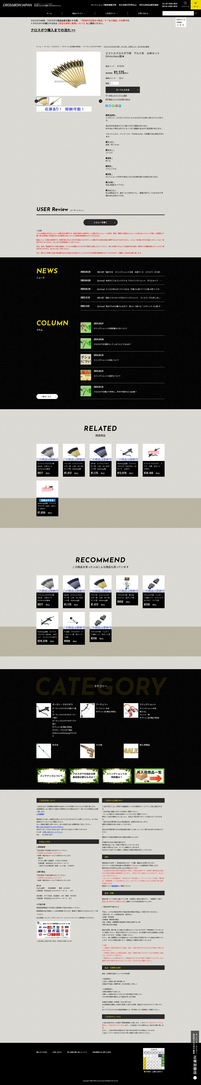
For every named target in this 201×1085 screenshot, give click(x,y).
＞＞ (162, 1049)
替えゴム (143, 711)
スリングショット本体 (148, 708)
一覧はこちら (46, 396)
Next (100, 101)
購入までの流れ (41, 1052)
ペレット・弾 (145, 714)
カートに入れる (122, 89)
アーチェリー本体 (102, 708)
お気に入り (118, 95)
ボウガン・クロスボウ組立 (62, 730)
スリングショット (148, 704)
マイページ (185, 6)
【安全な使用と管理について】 (71, 23)
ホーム (49, 13)
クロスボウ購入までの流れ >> (53, 29)
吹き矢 (55, 744)
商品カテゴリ (77, 13)
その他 (99, 744)
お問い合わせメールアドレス (53, 832)
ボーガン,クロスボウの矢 (92, 46)
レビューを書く (100, 222)
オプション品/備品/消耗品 (71, 46)
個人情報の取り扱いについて (77, 1052)
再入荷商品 (145, 744)
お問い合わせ (143, 13)
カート (196, 6)
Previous (36, 101)
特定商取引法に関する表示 (102, 1052)
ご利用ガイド (110, 13)
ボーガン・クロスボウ (51, 46)
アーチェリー (102, 704)
